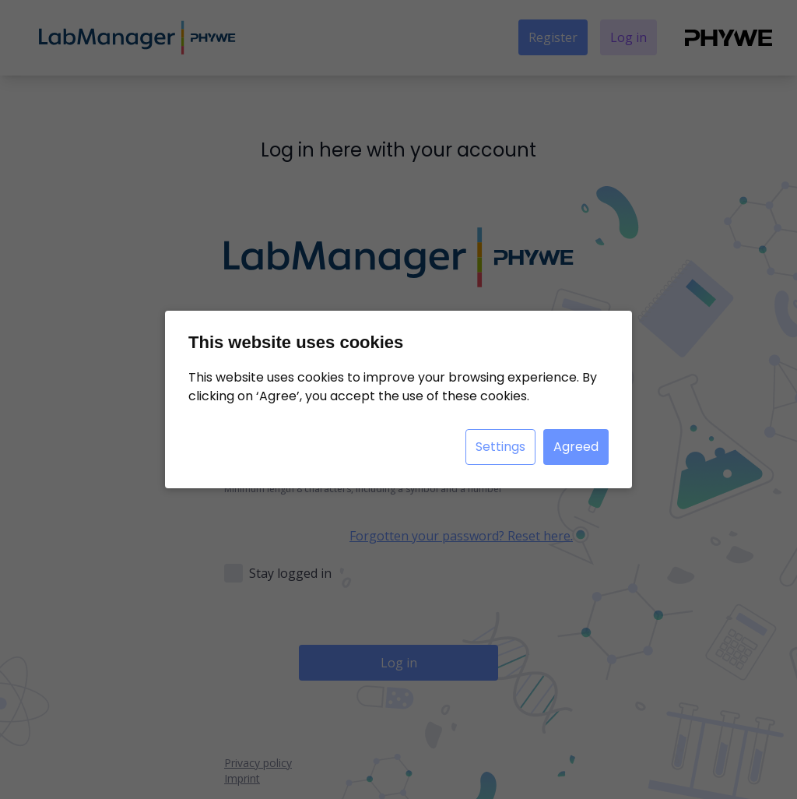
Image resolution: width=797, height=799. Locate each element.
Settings (500, 447)
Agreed (576, 447)
